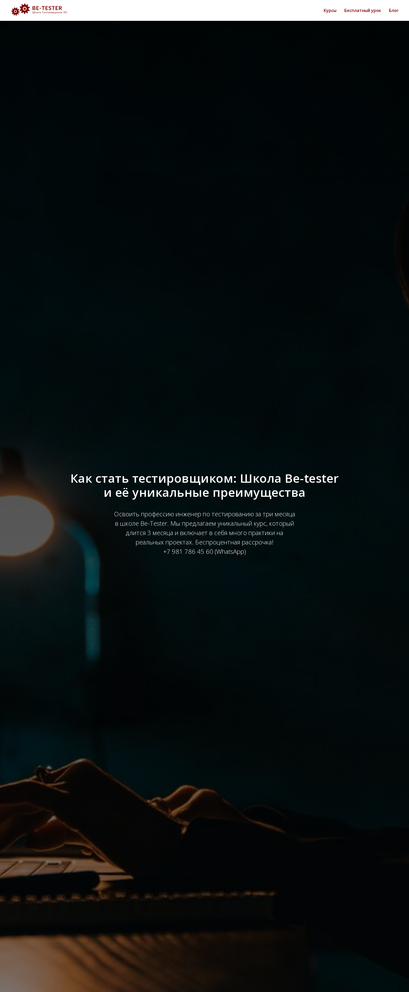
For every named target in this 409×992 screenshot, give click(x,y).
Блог (394, 10)
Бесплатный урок (362, 10)
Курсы (330, 10)
